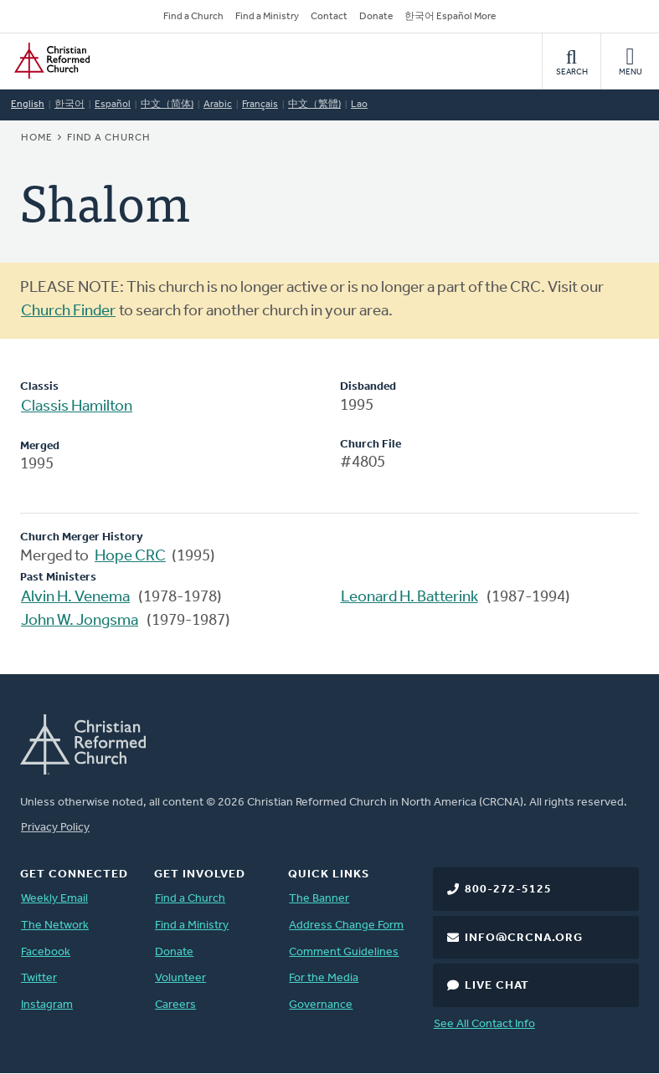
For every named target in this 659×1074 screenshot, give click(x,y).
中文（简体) (167, 105)
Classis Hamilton (76, 407)
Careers (175, 1005)
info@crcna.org (524, 938)
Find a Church (193, 17)
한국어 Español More (450, 17)
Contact (329, 17)
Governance (321, 1005)
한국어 (69, 105)
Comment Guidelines (344, 952)
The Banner (319, 898)
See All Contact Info (484, 1024)
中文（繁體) (314, 105)
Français (260, 105)
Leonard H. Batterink (409, 598)
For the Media (323, 978)
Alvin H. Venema (75, 598)
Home (37, 138)
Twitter (39, 978)
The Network (55, 925)
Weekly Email (54, 898)
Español (113, 105)
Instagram (47, 1005)
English (27, 105)
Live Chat (497, 985)
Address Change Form (346, 925)
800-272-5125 (508, 889)
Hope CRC (130, 557)
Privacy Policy (55, 827)
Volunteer (180, 978)
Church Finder (68, 312)
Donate (376, 17)
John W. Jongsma (79, 621)
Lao (359, 105)
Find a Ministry (267, 17)
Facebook (45, 952)
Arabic (217, 105)
